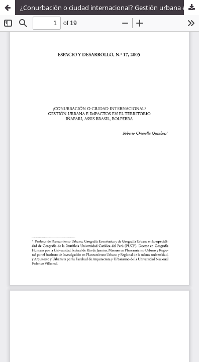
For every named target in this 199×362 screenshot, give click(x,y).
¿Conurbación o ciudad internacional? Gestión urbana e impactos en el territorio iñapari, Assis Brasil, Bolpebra (109, 7)
